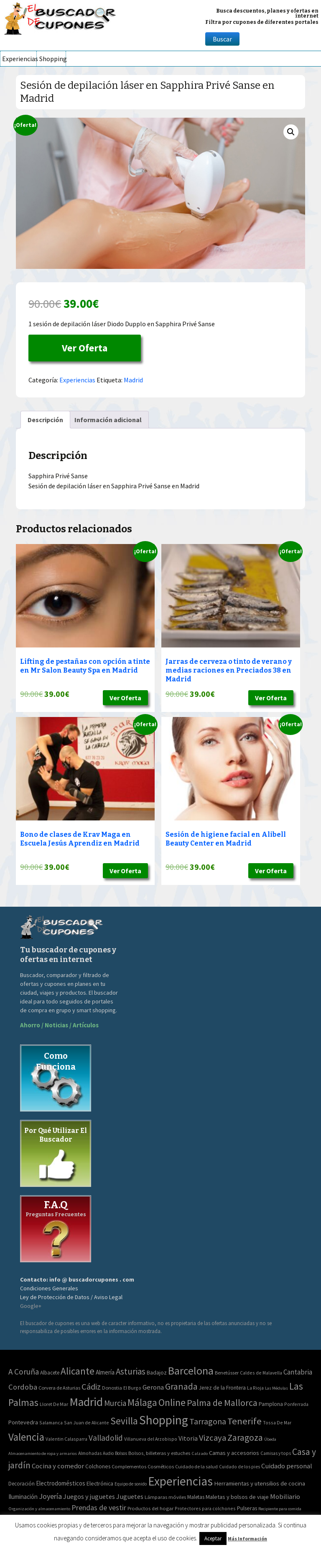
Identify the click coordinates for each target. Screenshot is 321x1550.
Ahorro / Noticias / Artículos (59, 1025)
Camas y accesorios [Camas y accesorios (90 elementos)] (234, 1453)
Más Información (247, 1538)
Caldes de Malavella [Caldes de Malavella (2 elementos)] (261, 1372)
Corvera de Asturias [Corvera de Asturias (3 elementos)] (59, 1388)
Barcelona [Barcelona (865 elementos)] (191, 1370)
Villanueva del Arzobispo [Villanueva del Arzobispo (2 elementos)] (150, 1439)
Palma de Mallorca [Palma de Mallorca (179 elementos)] (222, 1402)
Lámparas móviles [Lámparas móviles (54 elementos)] (165, 1497)
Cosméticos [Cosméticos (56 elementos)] (161, 1466)
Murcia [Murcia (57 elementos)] (115, 1403)
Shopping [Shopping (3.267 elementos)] (163, 1420)
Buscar (222, 39)
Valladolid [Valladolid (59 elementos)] (106, 1438)
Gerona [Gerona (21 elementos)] (153, 1387)
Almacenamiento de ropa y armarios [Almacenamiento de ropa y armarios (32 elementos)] (42, 1453)
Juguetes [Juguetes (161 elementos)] (129, 1496)
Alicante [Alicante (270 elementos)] (77, 1371)
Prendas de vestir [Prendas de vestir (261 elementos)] (98, 1507)
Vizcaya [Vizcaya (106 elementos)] (212, 1437)
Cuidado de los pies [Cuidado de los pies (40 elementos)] (239, 1467)
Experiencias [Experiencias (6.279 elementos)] (180, 1481)
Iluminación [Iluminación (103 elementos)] (23, 1497)
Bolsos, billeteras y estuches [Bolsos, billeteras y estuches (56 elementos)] (159, 1453)
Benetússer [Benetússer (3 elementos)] (227, 1372)
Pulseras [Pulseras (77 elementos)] (247, 1508)
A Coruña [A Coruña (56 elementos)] (23, 1372)
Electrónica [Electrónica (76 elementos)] (100, 1483)
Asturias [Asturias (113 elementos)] (130, 1371)
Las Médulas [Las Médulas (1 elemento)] (276, 1388)
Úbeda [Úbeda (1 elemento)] (270, 1439)
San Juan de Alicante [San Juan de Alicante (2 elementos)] (86, 1422)
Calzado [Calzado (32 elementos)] (199, 1453)
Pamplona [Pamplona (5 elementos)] (271, 1404)
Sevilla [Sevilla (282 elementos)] (124, 1421)
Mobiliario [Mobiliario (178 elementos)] (285, 1496)
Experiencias (19, 58)
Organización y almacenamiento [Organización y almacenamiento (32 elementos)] (39, 1508)
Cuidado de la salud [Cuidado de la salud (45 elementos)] (196, 1466)
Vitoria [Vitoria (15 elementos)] (188, 1438)
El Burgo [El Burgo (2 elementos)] (132, 1388)
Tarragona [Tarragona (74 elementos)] (207, 1421)
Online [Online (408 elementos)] (172, 1402)
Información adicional (108, 419)
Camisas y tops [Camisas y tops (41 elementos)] (275, 1453)
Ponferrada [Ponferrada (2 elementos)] (296, 1404)
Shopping (52, 58)
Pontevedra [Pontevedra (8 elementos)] (23, 1422)
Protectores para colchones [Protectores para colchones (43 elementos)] (205, 1508)
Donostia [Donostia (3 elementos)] (112, 1388)
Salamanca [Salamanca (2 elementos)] (51, 1422)
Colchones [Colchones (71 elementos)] (97, 1466)
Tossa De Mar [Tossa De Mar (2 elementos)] (277, 1422)
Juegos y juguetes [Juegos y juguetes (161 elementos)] (89, 1496)
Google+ (30, 1306)
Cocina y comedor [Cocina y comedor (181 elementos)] (58, 1465)
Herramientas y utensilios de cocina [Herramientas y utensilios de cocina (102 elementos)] (259, 1483)
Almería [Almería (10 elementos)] (105, 1372)
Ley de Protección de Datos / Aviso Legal (71, 1297)
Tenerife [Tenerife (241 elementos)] (244, 1421)
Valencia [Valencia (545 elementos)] (26, 1437)
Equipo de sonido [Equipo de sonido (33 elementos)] (131, 1484)
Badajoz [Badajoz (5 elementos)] (157, 1372)
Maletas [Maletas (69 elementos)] (195, 1497)
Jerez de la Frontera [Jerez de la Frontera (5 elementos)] (222, 1387)
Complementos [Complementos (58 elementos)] (129, 1466)
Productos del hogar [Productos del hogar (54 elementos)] (150, 1508)
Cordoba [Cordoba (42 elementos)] (22, 1387)
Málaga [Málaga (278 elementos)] (142, 1402)
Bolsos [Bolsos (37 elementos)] (121, 1453)
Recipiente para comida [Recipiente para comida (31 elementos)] (279, 1508)
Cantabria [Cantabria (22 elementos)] (297, 1372)
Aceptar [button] (213, 1538)
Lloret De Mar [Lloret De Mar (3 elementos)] (54, 1404)
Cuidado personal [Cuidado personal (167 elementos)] (286, 1466)
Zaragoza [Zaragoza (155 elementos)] (245, 1437)
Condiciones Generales (49, 1288)
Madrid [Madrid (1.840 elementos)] (86, 1402)
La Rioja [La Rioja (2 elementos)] (255, 1388)
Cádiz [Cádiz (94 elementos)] (91, 1386)
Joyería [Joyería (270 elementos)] (50, 1496)
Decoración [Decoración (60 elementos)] (21, 1483)
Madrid (133, 380)
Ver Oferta (84, 347)
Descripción (45, 419)
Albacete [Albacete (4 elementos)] (49, 1372)
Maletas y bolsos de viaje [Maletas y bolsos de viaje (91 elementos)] (237, 1497)
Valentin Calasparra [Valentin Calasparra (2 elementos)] (66, 1439)
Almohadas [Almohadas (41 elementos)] (90, 1453)
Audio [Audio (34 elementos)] (108, 1453)
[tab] (45, 419)
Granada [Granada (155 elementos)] (181, 1386)
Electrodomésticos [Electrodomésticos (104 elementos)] (60, 1483)
